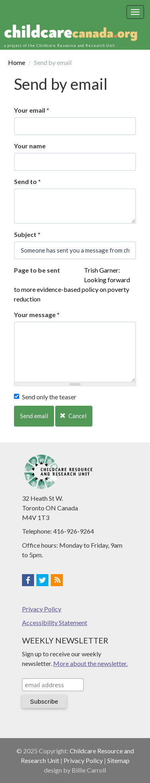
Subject (27, 234)
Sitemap (118, 760)
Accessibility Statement (54, 622)
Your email (31, 110)
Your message (37, 314)
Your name (30, 146)
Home (16, 62)
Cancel (73, 415)
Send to (27, 181)
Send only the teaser (45, 397)
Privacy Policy (41, 609)
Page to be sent (37, 270)
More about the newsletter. (90, 663)
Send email (34, 415)
